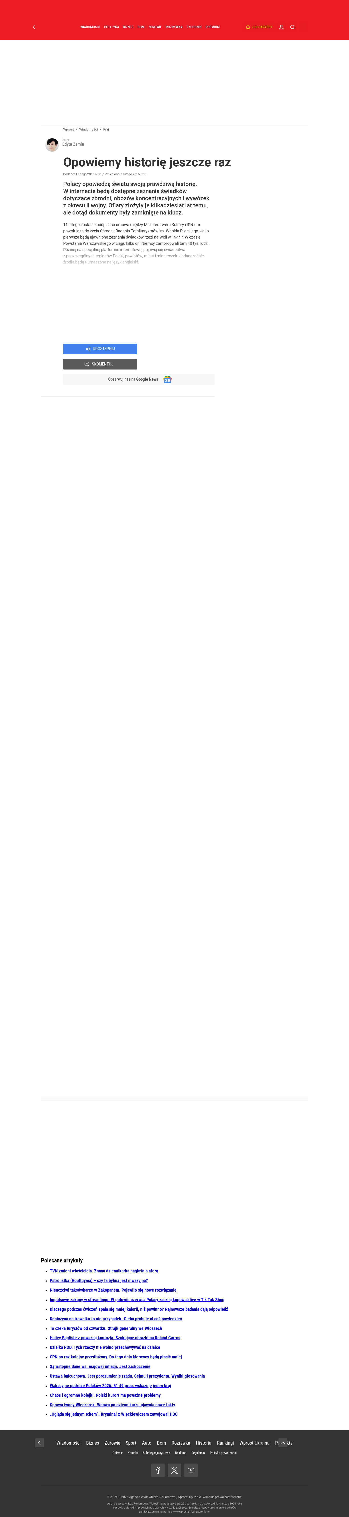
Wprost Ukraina (254, 1443)
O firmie (118, 1453)
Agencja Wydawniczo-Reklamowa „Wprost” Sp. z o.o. (165, 1497)
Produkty (283, 1443)
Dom (141, 33)
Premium (213, 33)
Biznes (128, 33)
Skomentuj (181, 350)
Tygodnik (194, 33)
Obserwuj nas (132, 365)
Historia (203, 1443)
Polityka (111, 33)
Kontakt (133, 1453)
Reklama (180, 1453)
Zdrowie (155, 33)
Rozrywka (174, 33)
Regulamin (198, 1453)
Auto (146, 1443)
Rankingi (225, 1443)
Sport (131, 1443)
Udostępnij (103, 350)
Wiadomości (90, 33)
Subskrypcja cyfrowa (156, 1453)
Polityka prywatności (223, 1453)
